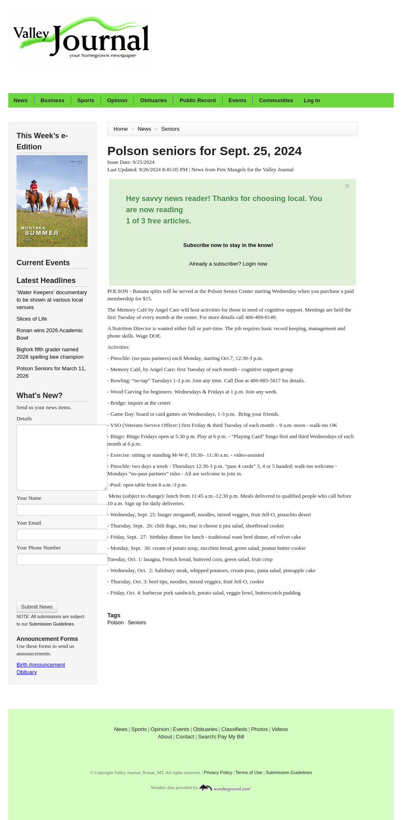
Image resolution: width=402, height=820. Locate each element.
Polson (115, 622)
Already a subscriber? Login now (228, 264)
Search (206, 737)
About (165, 737)
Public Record (197, 100)
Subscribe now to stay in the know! (228, 245)
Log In (312, 100)
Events (237, 100)
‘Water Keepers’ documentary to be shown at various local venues (52, 299)
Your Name (29, 498)
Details (24, 418)
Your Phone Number (39, 547)
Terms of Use (248, 772)
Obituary (27, 672)
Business (53, 100)
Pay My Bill (231, 737)
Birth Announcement (41, 665)
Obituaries (153, 100)
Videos (280, 729)
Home (120, 129)
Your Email (29, 523)
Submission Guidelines (51, 623)
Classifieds (234, 729)
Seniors (171, 129)
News (21, 100)
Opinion (117, 100)
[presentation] (62, 580)
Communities (276, 100)
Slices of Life (32, 319)
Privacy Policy (218, 772)
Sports (85, 100)
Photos (259, 729)
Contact (185, 737)
